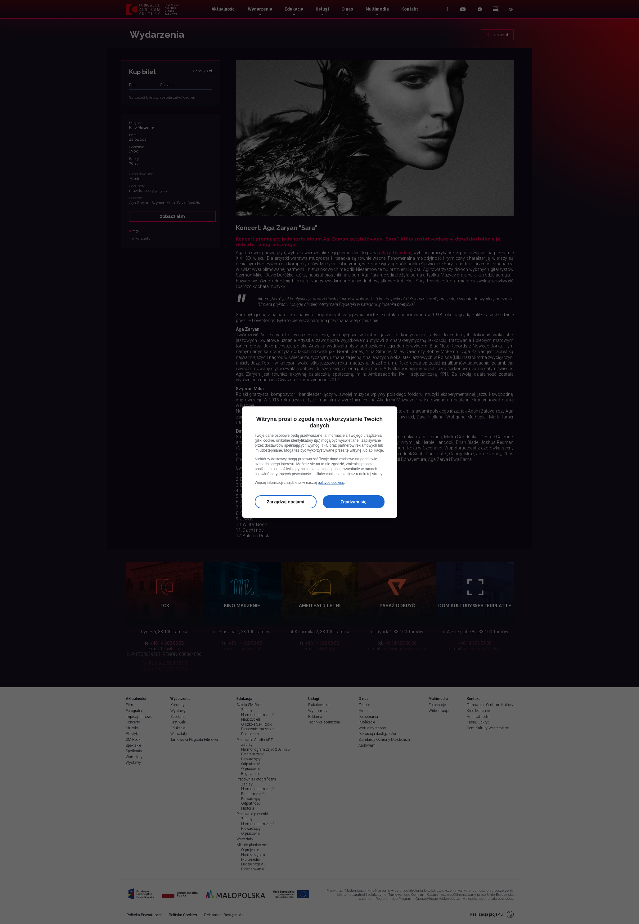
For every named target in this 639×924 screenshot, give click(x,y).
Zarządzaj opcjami (285, 501)
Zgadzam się (353, 501)
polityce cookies (331, 482)
